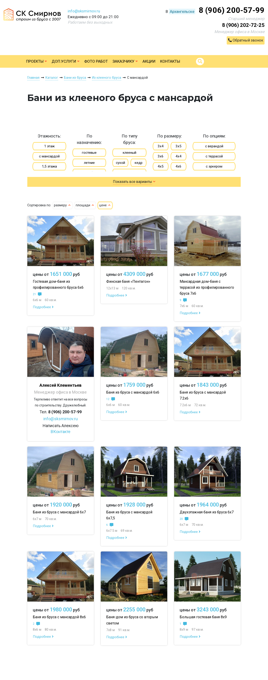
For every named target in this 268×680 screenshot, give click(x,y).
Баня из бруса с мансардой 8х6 (59, 617)
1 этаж (49, 146)
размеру (62, 205)
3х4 (161, 146)
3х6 (161, 156)
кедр (138, 163)
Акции (149, 61)
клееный (129, 153)
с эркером (214, 166)
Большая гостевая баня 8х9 (203, 617)
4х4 (178, 156)
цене (105, 205)
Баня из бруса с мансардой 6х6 (132, 392)
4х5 (161, 166)
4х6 (178, 166)
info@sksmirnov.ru (84, 11)
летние (89, 163)
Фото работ (96, 61)
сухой (120, 163)
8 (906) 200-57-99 (232, 10)
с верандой (214, 146)
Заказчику (125, 61)
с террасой (214, 156)
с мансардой (49, 156)
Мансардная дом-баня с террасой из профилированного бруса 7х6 (207, 287)
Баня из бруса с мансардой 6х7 (59, 512)
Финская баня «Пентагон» (128, 281)
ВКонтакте (60, 431)
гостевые (89, 153)
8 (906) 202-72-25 (243, 25)
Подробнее (43, 307)
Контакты (170, 61)
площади (85, 205)
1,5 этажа (49, 166)
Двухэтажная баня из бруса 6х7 (207, 512)
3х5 (178, 146)
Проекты (36, 61)
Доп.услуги (66, 61)
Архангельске (182, 11)
